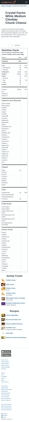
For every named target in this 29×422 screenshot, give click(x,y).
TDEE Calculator (5, 363)
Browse (3, 6)
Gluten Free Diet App (6, 400)
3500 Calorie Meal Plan (6, 409)
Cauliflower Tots (10, 327)
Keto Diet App (4, 386)
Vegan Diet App (4, 387)
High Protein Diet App (6, 398)
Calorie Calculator (5, 361)
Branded (8, 6)
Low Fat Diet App (5, 396)
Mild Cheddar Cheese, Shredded (15, 298)
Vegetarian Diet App (5, 393)
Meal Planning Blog (5, 367)
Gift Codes (3, 368)
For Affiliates (4, 376)
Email (3, 417)
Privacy (2, 378)
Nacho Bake (9, 333)
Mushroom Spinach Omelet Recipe (16, 337)
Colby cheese (10, 284)
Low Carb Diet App (5, 394)
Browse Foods (4, 360)
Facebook (4, 413)
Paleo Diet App (4, 391)
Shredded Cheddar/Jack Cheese (15, 303)
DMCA (2, 380)
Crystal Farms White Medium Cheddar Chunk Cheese (15, 17)
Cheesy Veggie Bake (12, 315)
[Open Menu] (26, 2)
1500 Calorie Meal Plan (6, 404)
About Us (3, 373)
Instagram (4, 415)
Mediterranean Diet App (6, 389)
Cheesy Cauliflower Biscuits (14, 324)
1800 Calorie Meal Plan (6, 406)
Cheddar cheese (11, 280)
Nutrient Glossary (5, 365)
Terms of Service (5, 382)
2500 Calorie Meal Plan (6, 407)
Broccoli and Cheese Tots (13, 319)
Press (2, 374)
